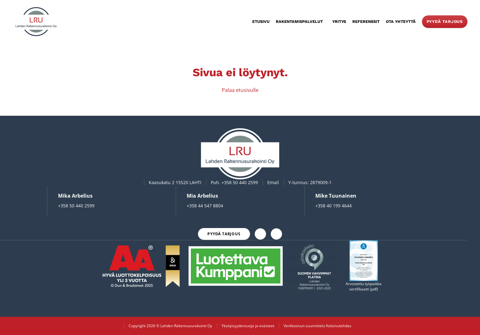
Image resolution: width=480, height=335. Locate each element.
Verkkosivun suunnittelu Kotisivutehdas (317, 325)
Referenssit (366, 21)
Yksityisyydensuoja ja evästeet (247, 325)
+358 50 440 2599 (239, 182)
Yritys (339, 21)
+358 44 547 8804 (205, 206)
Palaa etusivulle (240, 90)
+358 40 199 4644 (333, 206)
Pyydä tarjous (445, 21)
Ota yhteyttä (401, 21)
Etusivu (260, 21)
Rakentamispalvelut (299, 21)
